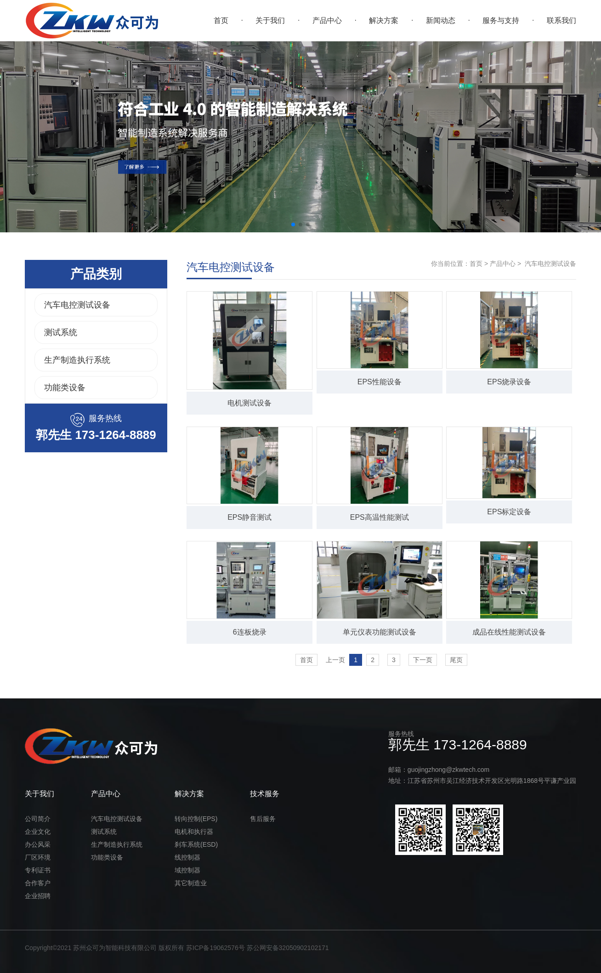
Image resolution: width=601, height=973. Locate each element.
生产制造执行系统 (77, 360)
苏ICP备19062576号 (215, 947)
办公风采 (38, 844)
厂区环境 (38, 857)
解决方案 (383, 20)
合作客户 (38, 883)
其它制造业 (191, 883)
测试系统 (60, 332)
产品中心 (327, 20)
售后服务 (263, 818)
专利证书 (38, 870)
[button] (293, 224)
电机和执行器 (194, 831)
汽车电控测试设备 (77, 304)
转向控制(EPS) (196, 818)
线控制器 (187, 857)
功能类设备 (64, 387)
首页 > (479, 263)
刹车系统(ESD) (196, 844)
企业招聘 (38, 896)
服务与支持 (500, 20)
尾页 (456, 660)
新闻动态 (440, 20)
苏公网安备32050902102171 (288, 947)
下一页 (422, 660)
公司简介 (38, 818)
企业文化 (38, 831)
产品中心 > (504, 263)
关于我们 (270, 20)
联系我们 (561, 20)
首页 (221, 20)
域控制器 (187, 870)
